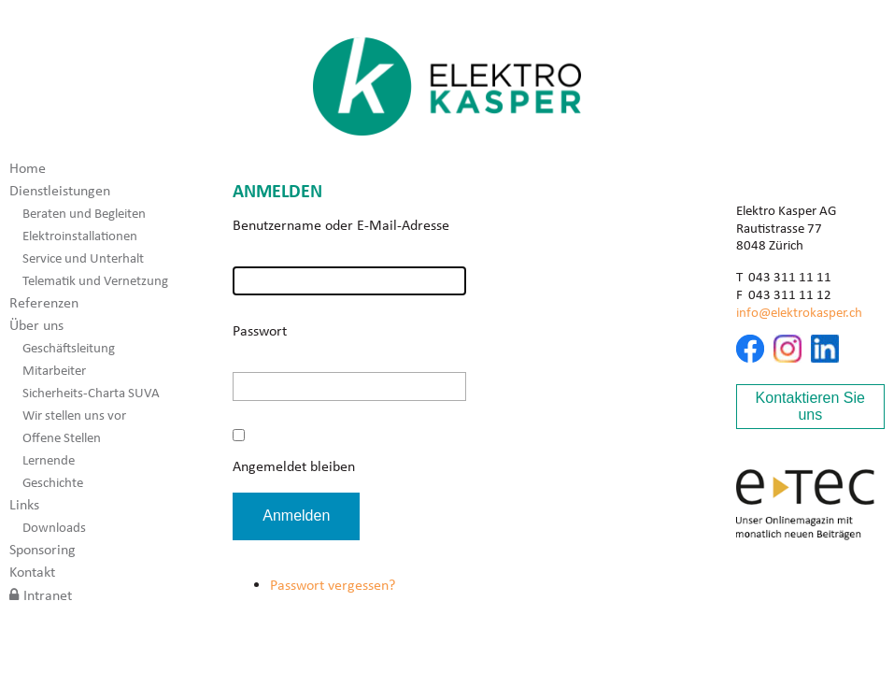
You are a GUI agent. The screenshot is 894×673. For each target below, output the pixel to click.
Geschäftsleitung (68, 347)
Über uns (36, 325)
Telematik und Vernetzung (95, 280)
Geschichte (52, 482)
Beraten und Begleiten (84, 213)
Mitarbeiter (54, 370)
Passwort (260, 330)
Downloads (54, 527)
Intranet (47, 595)
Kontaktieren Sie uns (810, 406)
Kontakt (32, 571)
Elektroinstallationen (79, 235)
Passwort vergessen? (332, 585)
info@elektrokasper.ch (799, 312)
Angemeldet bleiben (294, 466)
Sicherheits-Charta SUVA (91, 392)
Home (27, 168)
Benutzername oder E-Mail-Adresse (341, 225)
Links (24, 504)
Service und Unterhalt (83, 258)
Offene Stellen (61, 437)
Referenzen (43, 302)
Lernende (48, 459)
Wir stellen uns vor (74, 415)
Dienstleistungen (59, 190)
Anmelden (296, 515)
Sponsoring (42, 549)
